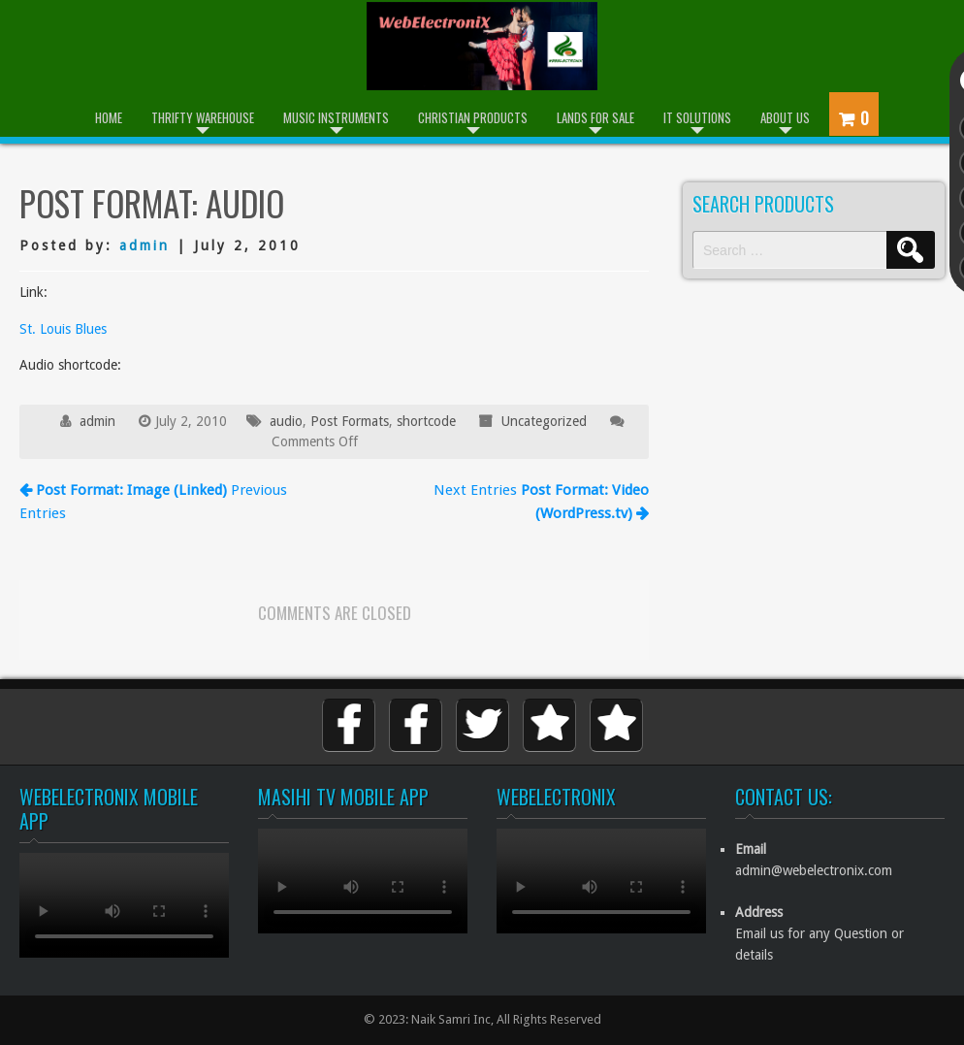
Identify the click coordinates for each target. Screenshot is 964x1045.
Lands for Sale (595, 117)
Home (108, 117)
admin (144, 245)
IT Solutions (697, 117)
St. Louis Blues (63, 329)
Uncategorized (544, 421)
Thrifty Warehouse (202, 117)
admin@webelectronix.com (813, 870)
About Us (785, 117)
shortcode (426, 421)
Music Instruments (336, 117)
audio (286, 421)
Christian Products (473, 117)
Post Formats (349, 421)
